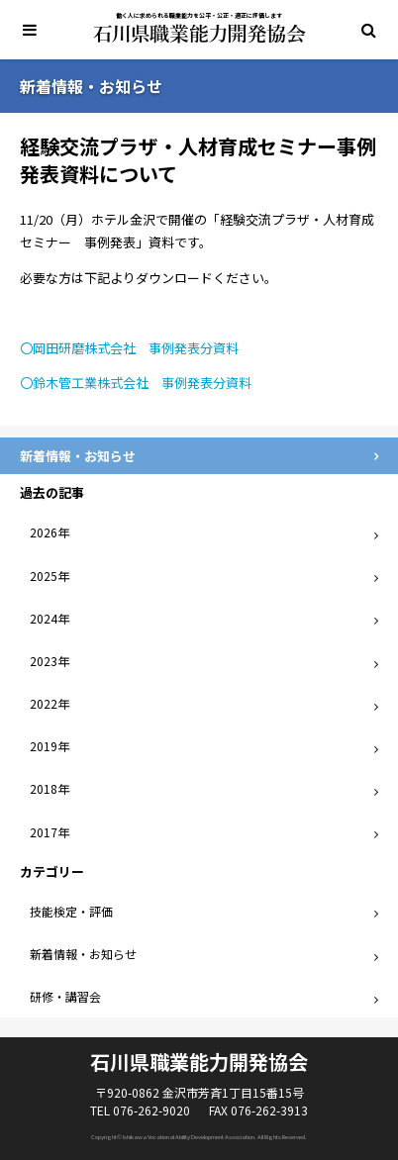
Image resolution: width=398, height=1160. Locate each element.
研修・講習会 (65, 996)
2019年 (49, 745)
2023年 (49, 660)
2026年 (49, 532)
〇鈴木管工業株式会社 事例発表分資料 (135, 382)
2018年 (49, 788)
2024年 (49, 618)
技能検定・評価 (71, 911)
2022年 (49, 703)
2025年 (49, 575)
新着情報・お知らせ (83, 953)
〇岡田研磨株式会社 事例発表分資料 (129, 347)
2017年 (49, 831)
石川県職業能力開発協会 (199, 34)
